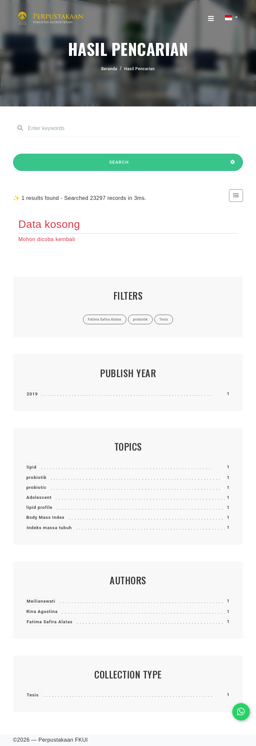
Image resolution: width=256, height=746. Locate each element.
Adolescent (39, 497)
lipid (32, 467)
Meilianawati (41, 601)
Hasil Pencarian (139, 69)
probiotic (36, 487)
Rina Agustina (42, 611)
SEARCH (119, 165)
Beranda (109, 69)
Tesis (33, 694)
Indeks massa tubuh (49, 527)
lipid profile (39, 507)
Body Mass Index (45, 517)
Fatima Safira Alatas (50, 621)
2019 (32, 393)
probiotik (36, 477)
